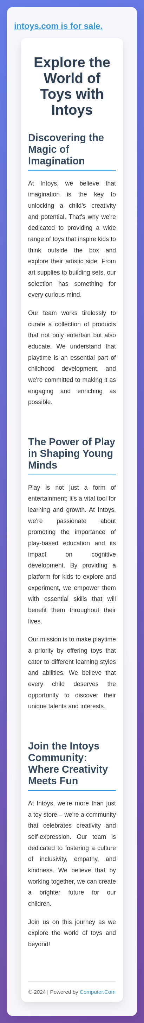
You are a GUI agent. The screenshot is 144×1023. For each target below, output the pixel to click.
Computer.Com (98, 992)
